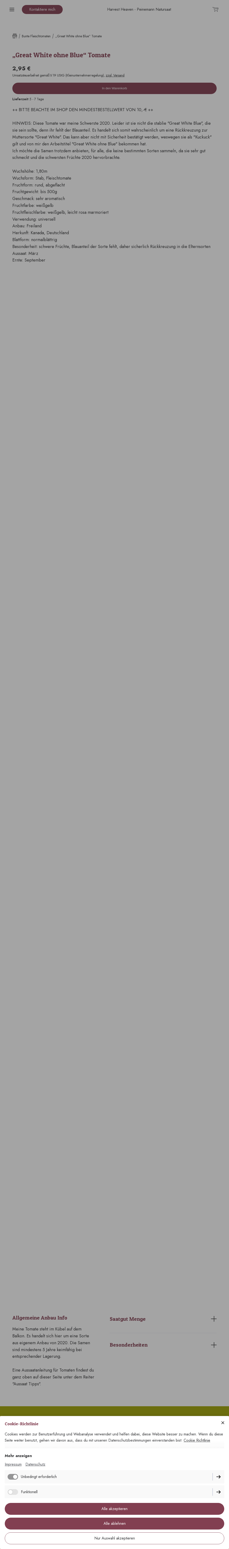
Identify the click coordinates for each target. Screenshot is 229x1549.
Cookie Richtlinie (197, 1440)
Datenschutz (35, 1464)
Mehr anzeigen (18, 1455)
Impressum (13, 1464)
